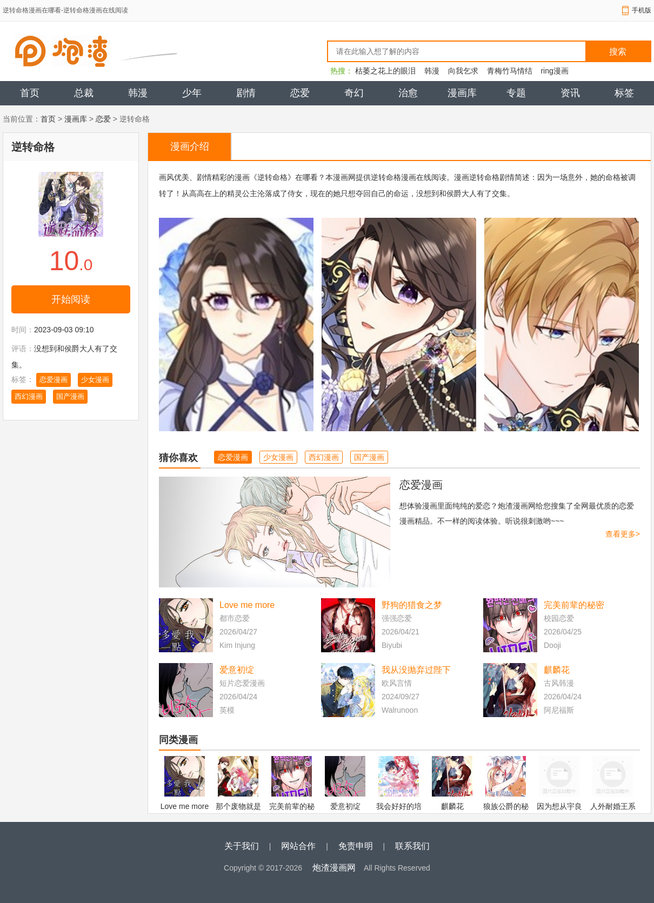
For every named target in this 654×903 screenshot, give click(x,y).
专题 (516, 93)
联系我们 (412, 846)
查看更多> (622, 534)
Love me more (247, 605)
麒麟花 (557, 669)
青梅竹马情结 (509, 70)
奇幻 (354, 93)
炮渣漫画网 (334, 867)
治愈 (408, 93)
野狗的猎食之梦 (412, 605)
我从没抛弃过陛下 (416, 669)
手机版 (641, 10)
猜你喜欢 (178, 457)
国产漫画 (70, 396)
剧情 (246, 93)
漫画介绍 (189, 146)
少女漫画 (95, 380)
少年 (192, 93)
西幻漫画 (29, 396)
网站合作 (298, 846)
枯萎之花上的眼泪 (385, 70)
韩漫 (431, 70)
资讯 (570, 93)
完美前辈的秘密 (574, 605)
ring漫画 (554, 70)
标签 (624, 93)
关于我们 (241, 846)
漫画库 (462, 93)
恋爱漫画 (53, 380)
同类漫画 (178, 739)
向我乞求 (463, 70)
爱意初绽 (236, 669)
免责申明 (355, 846)
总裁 (84, 93)
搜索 (617, 51)
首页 (29, 93)
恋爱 (300, 93)
